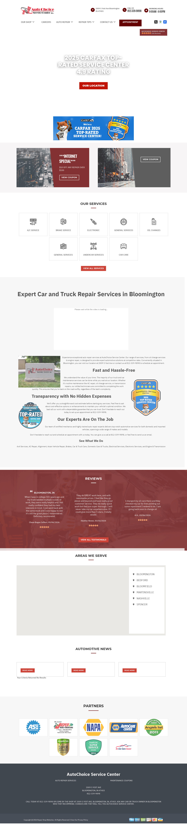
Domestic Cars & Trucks (89, 446)
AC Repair (24, 446)
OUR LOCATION (93, 85)
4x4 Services (13, 446)
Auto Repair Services (65, 789)
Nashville (132, 598)
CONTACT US (106, 22)
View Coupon (60, 177)
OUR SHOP (26, 22)
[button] (82, 598)
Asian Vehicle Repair (47, 446)
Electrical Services (108, 446)
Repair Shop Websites (45, 829)
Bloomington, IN (44, 501)
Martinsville (134, 592)
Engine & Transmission (147, 446)
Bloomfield (133, 586)
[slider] (146, 33)
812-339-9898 (134, 11)
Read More (19, 670)
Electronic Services (125, 446)
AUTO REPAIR (63, 22)
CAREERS (46, 22)
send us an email (135, 435)
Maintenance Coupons (121, 789)
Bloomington (135, 574)
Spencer (131, 604)
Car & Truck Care (71, 446)
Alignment (33, 446)
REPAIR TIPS (85, 22)
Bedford (131, 580)
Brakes (60, 446)
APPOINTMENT (130, 22)
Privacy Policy (83, 829)
